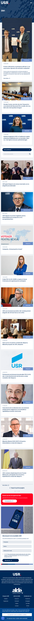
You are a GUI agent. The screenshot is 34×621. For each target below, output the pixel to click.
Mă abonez (8, 560)
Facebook (27, 598)
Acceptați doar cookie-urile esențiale (17, 618)
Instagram (27, 601)
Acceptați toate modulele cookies (17, 614)
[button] (2, 618)
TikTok (27, 605)
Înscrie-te (17, 598)
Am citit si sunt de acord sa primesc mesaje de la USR (17, 555)
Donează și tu (9, 501)
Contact (17, 605)
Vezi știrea (6, 78)
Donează (17, 601)
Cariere (16, 603)
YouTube (28, 603)
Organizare (5, 601)
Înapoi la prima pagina (17, 488)
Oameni (5, 598)
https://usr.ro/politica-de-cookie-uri (21, 611)
